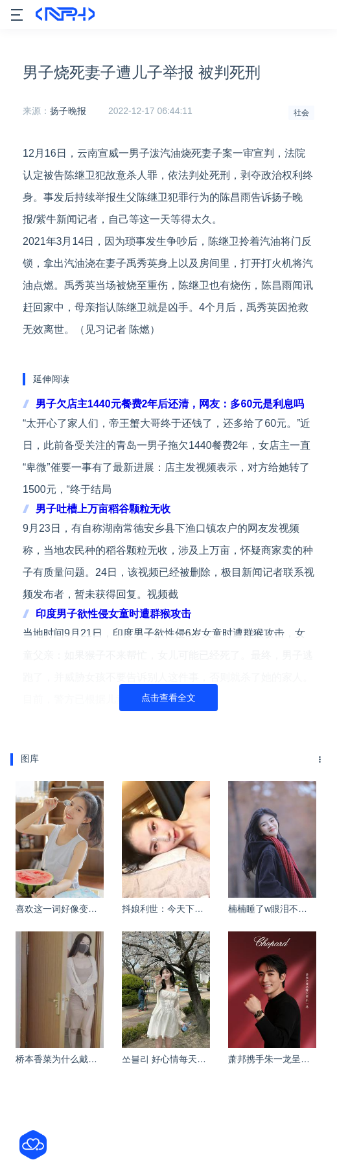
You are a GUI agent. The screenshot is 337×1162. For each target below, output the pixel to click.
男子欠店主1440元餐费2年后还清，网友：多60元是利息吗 (170, 403)
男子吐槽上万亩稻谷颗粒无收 (103, 508)
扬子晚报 (68, 111)
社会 (301, 112)
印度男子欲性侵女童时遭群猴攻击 (113, 613)
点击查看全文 (168, 697)
